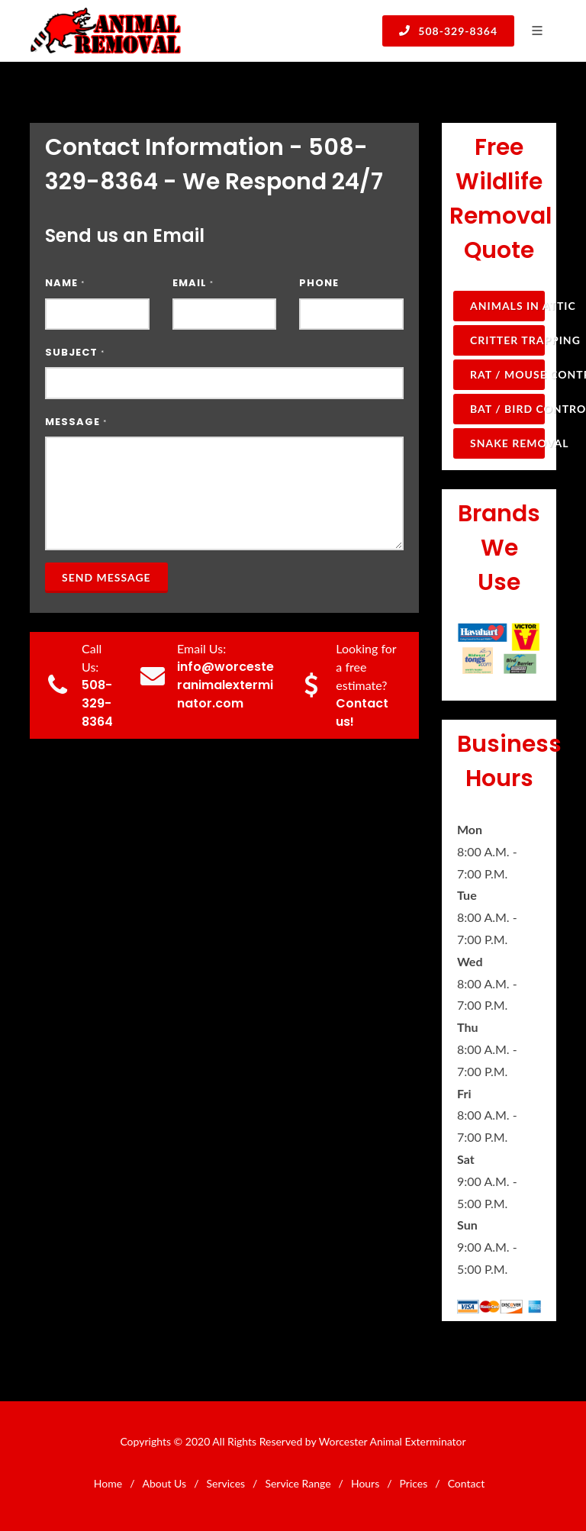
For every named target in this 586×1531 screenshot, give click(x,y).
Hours (365, 1483)
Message (76, 421)
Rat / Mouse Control (507, 374)
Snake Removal (507, 443)
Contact (466, 1483)
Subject (75, 352)
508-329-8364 (448, 30)
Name (65, 283)
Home (108, 1483)
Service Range (297, 1483)
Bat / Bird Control (507, 408)
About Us (164, 1483)
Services (225, 1483)
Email (193, 283)
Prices (414, 1483)
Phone (319, 283)
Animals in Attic (507, 305)
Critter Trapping (507, 340)
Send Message (106, 577)
